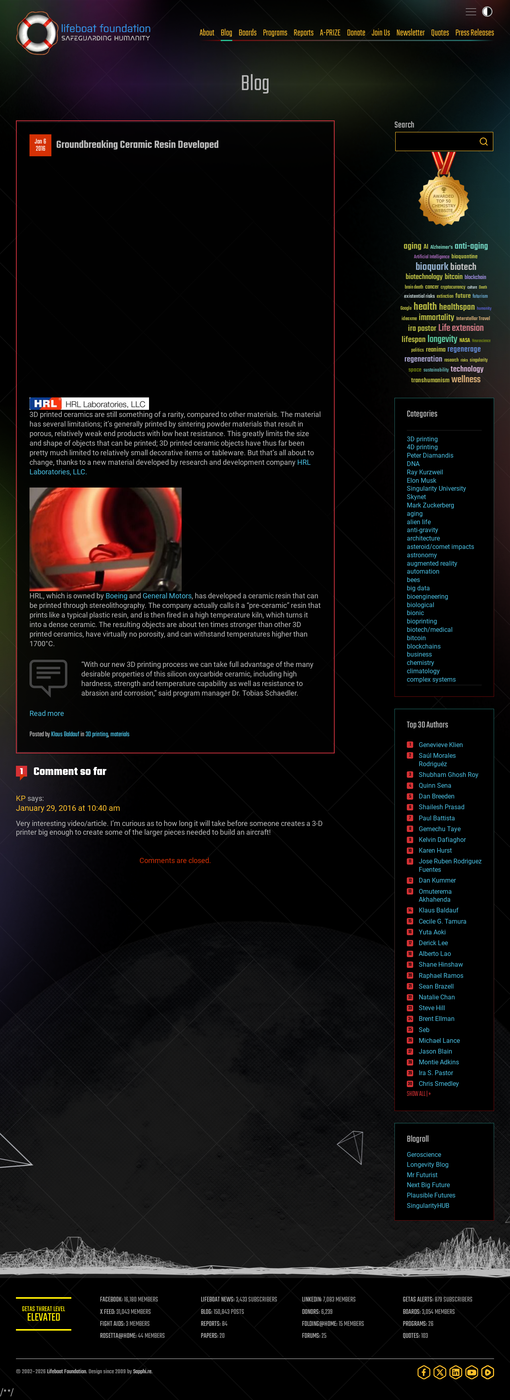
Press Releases (474, 33)
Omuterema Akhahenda (435, 896)
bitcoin (416, 638)
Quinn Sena (435, 785)
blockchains (424, 646)
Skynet (416, 497)
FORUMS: (311, 1336)
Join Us (381, 33)
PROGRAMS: (415, 1324)
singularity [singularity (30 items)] (479, 360)
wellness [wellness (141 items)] (466, 380)
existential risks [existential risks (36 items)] (419, 297)
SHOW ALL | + (419, 1094)
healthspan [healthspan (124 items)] (457, 308)
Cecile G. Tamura (443, 921)
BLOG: (207, 1312)
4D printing (422, 447)
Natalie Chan (437, 997)
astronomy (422, 555)
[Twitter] (440, 1372)
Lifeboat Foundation (66, 1371)
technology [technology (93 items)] (467, 369)
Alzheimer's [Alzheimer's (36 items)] (441, 248)
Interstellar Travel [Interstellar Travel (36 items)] (473, 319)
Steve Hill (432, 1008)
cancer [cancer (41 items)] (432, 287)
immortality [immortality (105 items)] (436, 317)
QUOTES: (411, 1336)
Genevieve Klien (441, 745)
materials (119, 734)
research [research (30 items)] (451, 360)
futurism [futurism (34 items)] (480, 297)
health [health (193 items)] (425, 307)
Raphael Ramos (441, 975)
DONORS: (311, 1312)
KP (21, 798)
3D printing (97, 734)
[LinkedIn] (455, 1372)
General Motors (167, 596)
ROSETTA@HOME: (118, 1336)
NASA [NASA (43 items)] (464, 341)
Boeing (116, 596)
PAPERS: (210, 1336)
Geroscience (424, 1154)
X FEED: (108, 1312)
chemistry (420, 663)
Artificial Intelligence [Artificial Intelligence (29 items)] (431, 257)
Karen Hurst (435, 850)
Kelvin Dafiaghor (442, 840)
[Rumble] (487, 1372)
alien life (419, 522)
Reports (304, 33)
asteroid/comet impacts (440, 547)
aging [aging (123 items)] (413, 247)
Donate (356, 33)
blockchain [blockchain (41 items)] (475, 278)
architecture (423, 538)
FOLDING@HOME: (320, 1324)
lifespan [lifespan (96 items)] (414, 339)
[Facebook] (424, 1372)
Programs (275, 33)
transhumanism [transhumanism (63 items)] (430, 380)
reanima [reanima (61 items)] (435, 350)
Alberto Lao (435, 954)
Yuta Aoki (432, 932)
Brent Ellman (437, 1018)
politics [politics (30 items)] (417, 350)
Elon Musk (421, 480)
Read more (46, 713)
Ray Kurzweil (425, 472)
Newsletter (410, 33)
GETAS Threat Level (43, 1315)
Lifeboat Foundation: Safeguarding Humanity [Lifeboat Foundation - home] (83, 33)
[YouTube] (471, 1372)
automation (423, 571)
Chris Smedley (439, 1083)
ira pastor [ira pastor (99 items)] (422, 328)
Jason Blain (435, 1051)
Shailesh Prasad (442, 807)
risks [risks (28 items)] (464, 360)
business (419, 654)
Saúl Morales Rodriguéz (437, 760)
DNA (413, 464)
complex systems (431, 679)
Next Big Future (428, 1185)
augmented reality (432, 563)
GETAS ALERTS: (418, 1300)
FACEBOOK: (111, 1300)
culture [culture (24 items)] (472, 287)
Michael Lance (439, 1040)
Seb (424, 1030)
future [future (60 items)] (463, 296)
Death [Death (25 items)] (483, 287)
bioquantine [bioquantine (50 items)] (464, 256)
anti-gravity (422, 530)
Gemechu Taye (440, 829)
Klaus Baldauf (65, 734)
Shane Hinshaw (441, 964)
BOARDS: (412, 1312)
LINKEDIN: (312, 1300)
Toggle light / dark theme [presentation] (487, 11)
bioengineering (427, 596)
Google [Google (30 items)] (406, 308)
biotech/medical (430, 629)
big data (418, 588)
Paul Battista (437, 818)
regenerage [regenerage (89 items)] (464, 349)
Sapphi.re (142, 1371)
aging (415, 513)
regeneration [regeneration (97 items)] (423, 359)
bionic (415, 613)
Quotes (440, 33)
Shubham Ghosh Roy (449, 775)
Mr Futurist (422, 1175)
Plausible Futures (431, 1195)
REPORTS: (211, 1324)
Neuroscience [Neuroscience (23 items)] (481, 341)
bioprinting (422, 621)
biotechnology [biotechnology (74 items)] (424, 277)
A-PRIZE (330, 33)
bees (413, 580)
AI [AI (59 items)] (426, 247)
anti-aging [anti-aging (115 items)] (471, 247)
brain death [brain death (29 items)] (414, 287)
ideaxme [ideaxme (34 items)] (409, 319)
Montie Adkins (439, 1062)
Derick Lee (433, 943)
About (207, 33)
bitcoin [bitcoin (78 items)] (454, 277)
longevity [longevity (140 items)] (442, 339)
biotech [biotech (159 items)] (463, 267)
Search (483, 141)
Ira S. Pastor (436, 1073)
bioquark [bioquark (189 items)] (432, 267)
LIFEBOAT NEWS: (218, 1300)
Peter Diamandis (430, 455)
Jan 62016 (40, 145)
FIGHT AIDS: (112, 1324)
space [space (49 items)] (415, 369)
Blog (226, 33)
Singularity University (436, 488)
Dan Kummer (437, 880)
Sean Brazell (436, 986)
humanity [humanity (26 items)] (484, 309)
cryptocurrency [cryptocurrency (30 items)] (453, 287)
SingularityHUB (428, 1205)
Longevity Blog (428, 1164)
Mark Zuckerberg (430, 505)
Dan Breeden (437, 796)
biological (420, 605)
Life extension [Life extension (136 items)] (461, 328)
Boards (248, 33)
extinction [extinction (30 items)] (445, 296)
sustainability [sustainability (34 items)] (436, 371)
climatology (423, 671)
